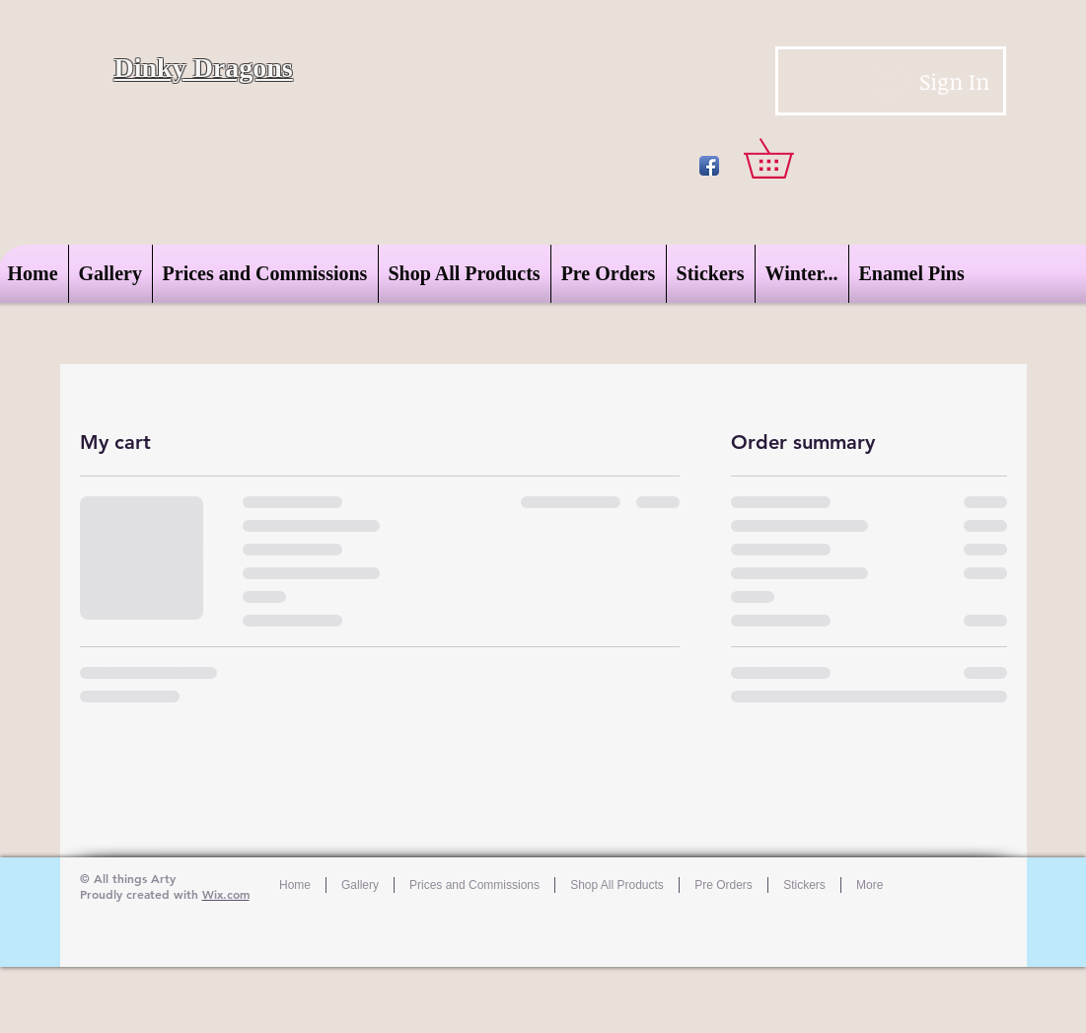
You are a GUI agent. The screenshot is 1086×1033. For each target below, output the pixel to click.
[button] (788, 158)
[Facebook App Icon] (709, 166)
